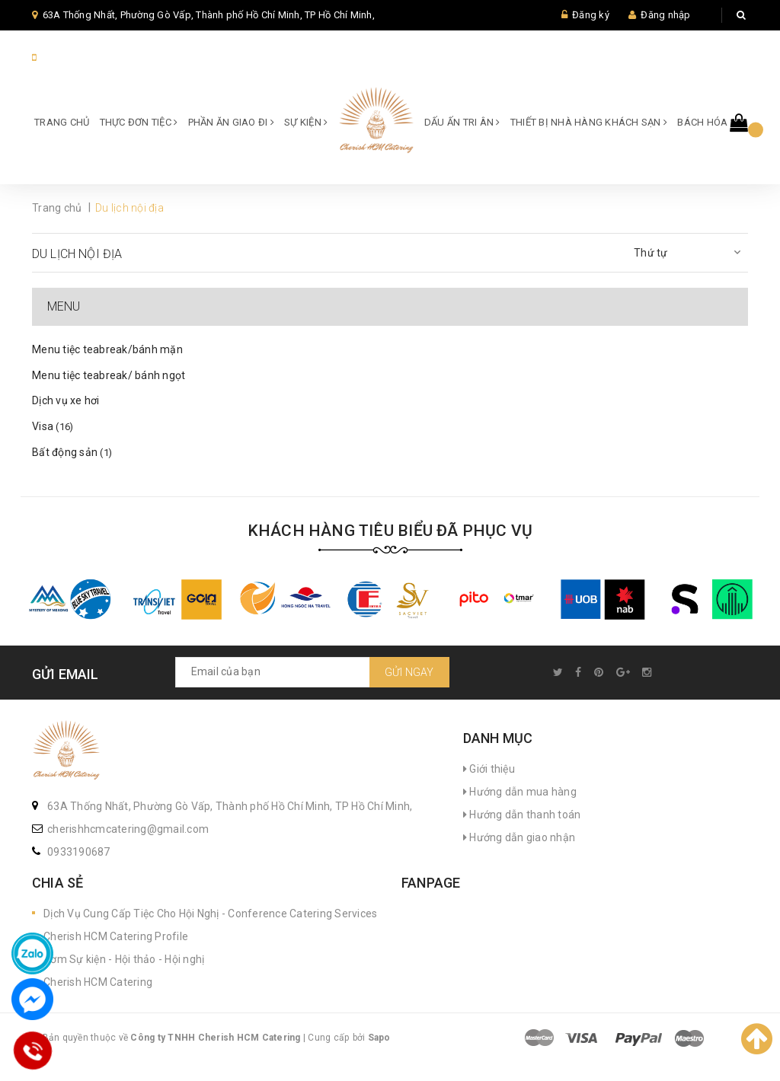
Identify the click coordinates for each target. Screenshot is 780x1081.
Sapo (379, 1037)
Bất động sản (72, 452)
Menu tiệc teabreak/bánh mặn (107, 349)
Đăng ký (590, 15)
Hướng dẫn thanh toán (522, 814)
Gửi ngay (409, 672)
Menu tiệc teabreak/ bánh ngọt (108, 375)
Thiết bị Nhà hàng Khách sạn (588, 122)
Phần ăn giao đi (231, 122)
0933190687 (78, 852)
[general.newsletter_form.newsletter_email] (312, 672)
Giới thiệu (489, 769)
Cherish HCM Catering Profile (115, 936)
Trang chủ (61, 122)
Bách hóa (705, 122)
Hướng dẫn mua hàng (520, 792)
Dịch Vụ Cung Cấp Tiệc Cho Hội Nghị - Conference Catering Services (210, 913)
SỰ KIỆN (306, 122)
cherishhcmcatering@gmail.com (128, 829)
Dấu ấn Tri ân (462, 122)
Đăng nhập (665, 15)
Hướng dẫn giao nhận (519, 837)
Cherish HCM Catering (97, 982)
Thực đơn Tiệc (139, 122)
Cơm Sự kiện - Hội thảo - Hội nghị (123, 959)
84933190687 (72, 57)
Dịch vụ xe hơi (66, 400)
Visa (52, 426)
